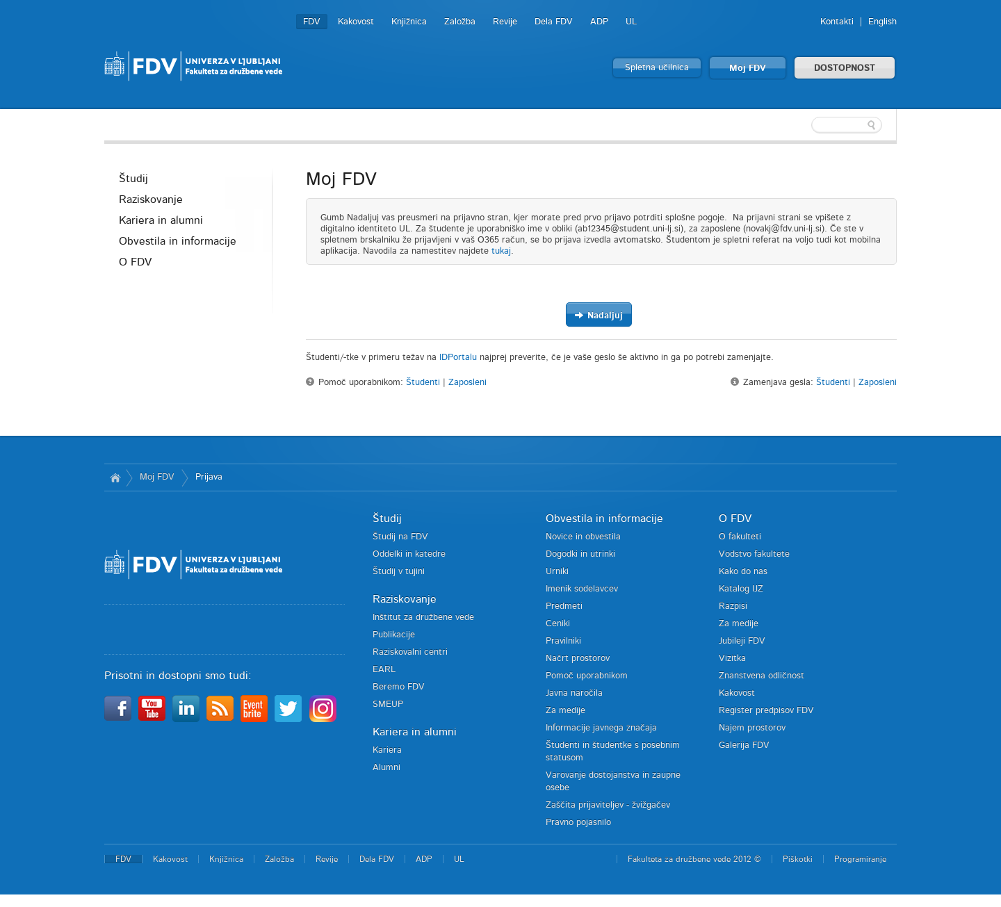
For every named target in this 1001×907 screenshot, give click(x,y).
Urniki (557, 571)
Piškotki (798, 859)
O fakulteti (740, 536)
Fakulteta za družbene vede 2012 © (694, 859)
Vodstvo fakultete (754, 554)
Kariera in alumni (161, 220)
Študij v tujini (399, 571)
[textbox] (806, 125)
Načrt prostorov (578, 658)
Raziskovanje (151, 199)
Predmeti (564, 606)
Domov (115, 477)
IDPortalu (458, 357)
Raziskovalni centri (410, 652)
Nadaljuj (598, 315)
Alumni (386, 767)
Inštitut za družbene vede (423, 617)
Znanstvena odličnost (761, 675)
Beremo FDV (399, 687)
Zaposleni (467, 382)
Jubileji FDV (742, 641)
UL (631, 21)
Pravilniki (563, 641)
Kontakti (837, 21)
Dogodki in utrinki (580, 554)
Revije (505, 21)
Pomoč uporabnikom (587, 675)
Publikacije (394, 634)
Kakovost (356, 21)
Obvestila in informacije (177, 241)
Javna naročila (574, 693)
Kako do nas (743, 571)
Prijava (208, 477)
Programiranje (860, 859)
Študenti (423, 382)
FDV (311, 21)
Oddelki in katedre (409, 554)
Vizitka (732, 658)
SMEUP (388, 704)
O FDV (135, 262)
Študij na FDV (400, 536)
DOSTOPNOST (844, 68)
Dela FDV (554, 21)
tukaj (501, 251)
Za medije (565, 710)
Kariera (387, 750)
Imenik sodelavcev (582, 589)
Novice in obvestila (583, 536)
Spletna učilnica (657, 67)
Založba (459, 21)
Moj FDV (747, 68)
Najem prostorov (752, 728)
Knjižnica (409, 21)
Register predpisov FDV (766, 710)
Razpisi (733, 606)
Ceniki (558, 623)
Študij (133, 178)
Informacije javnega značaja (601, 728)
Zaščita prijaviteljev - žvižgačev (608, 805)
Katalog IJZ (741, 589)
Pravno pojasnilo (578, 822)
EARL (384, 669)
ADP (599, 21)
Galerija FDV (744, 745)
